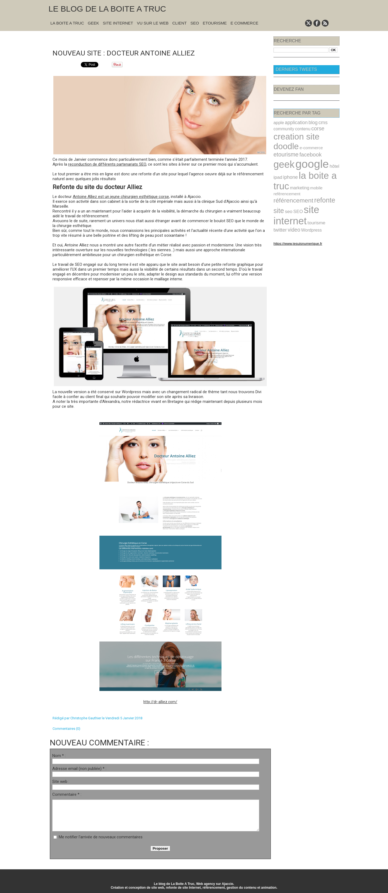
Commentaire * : (66, 793)
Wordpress (294, 203)
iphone (288, 162)
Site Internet (118, 23)
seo (307, 187)
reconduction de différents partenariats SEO (107, 163)
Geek (93, 23)
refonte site (288, 186)
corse (312, 127)
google (307, 150)
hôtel (327, 152)
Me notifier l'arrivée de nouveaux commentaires (101, 836)
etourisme (305, 142)
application (293, 122)
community (282, 127)
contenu (299, 127)
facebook (327, 142)
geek (282, 151)
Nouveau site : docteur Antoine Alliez (133, 52)
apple (278, 122)
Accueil (162, 38)
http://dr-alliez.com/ (160, 701)
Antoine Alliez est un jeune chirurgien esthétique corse (121, 196)
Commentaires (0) (66, 728)
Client (179, 23)
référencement (315, 177)
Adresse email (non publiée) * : (79, 768)
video (279, 203)
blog (308, 122)
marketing (296, 171)
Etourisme (215, 23)
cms (317, 122)
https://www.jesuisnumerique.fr (293, 216)
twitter (325, 196)
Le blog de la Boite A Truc (107, 8)
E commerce (244, 23)
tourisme (311, 197)
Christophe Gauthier (85, 718)
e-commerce (283, 142)
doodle (325, 134)
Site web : (60, 781)
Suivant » (177, 38)
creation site (293, 134)
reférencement (285, 178)
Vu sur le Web (153, 23)
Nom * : (59, 755)
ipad (277, 162)
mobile (311, 171)
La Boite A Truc (67, 23)
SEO (194, 23)
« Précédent (146, 38)
